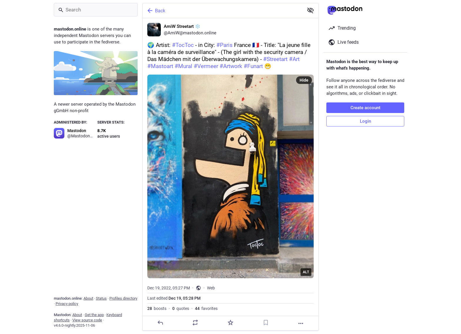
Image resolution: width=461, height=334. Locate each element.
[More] (300, 323)
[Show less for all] (310, 10)
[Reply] (160, 322)
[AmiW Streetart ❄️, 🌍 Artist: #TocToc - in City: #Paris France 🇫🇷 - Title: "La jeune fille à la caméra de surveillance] (230, 174)
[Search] (96, 9)
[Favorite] (230, 322)
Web (211, 288)
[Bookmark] (265, 322)
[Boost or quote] (195, 322)
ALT (306, 272)
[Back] (223, 10)
